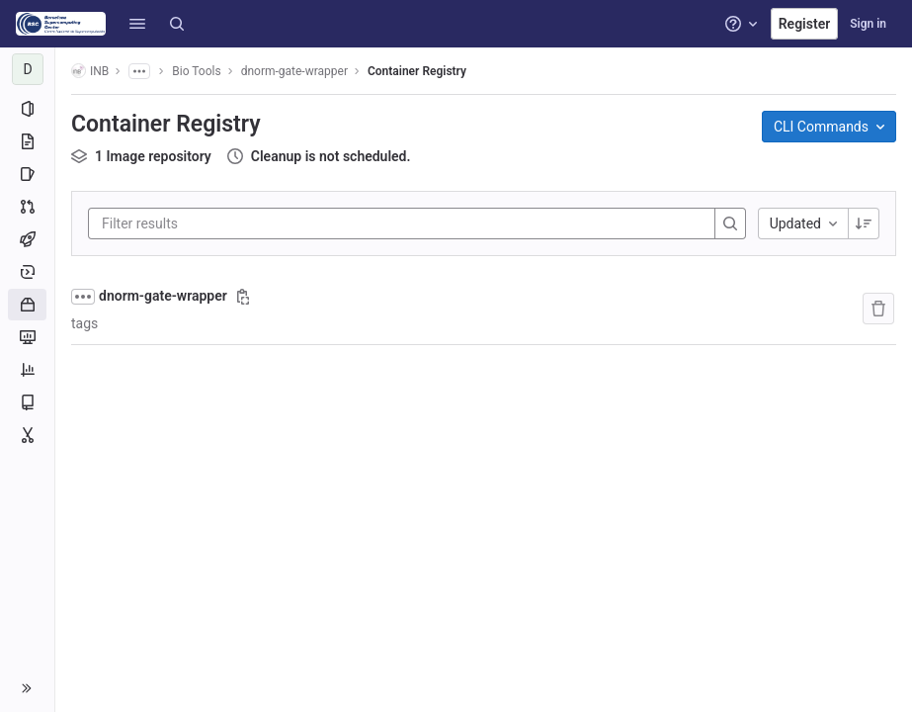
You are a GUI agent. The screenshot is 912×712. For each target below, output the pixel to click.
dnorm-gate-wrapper (163, 296)
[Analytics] (27, 370)
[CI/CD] (27, 239)
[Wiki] (27, 402)
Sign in (868, 24)
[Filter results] (220, 223)
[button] (137, 24)
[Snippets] (27, 435)
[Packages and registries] (27, 304)
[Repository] (27, 141)
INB (90, 70)
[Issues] (27, 174)
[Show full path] (83, 297)
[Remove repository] (878, 308)
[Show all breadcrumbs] (139, 71)
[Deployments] (27, 272)
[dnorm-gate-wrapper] (27, 69)
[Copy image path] (243, 296)
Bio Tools (196, 71)
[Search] (177, 24)
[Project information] (27, 109)
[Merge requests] (27, 206)
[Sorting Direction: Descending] (863, 223)
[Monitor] (27, 337)
